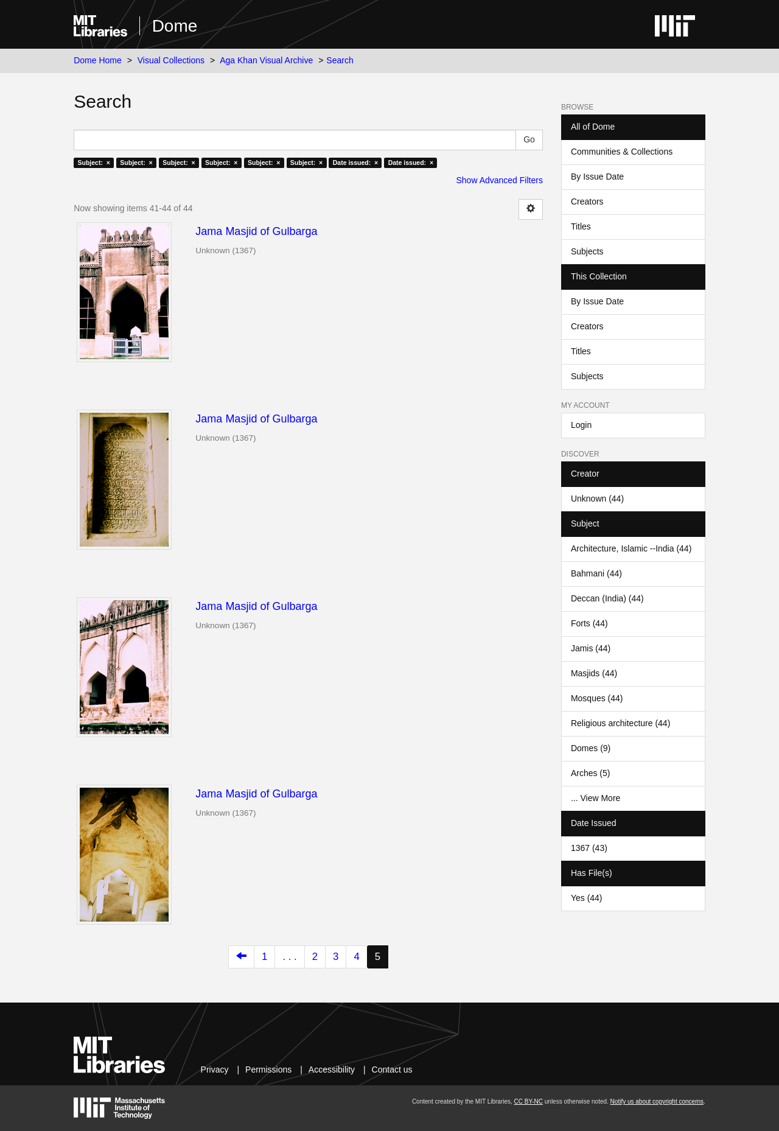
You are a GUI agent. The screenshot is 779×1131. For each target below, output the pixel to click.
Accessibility (332, 1069)
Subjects (587, 251)
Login (581, 425)
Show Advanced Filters (499, 180)
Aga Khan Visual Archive (266, 60)
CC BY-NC (528, 1101)
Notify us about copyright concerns (657, 1101)
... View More (595, 798)
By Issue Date (597, 176)
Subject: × (93, 162)
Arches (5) (590, 773)
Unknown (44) (597, 498)
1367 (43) (589, 848)
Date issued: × (355, 162)
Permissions (268, 1069)
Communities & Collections (621, 151)
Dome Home (98, 60)
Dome (175, 25)
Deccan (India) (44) (607, 598)
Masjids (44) (594, 673)
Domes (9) (590, 748)
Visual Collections (171, 60)
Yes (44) (587, 898)
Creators (587, 201)
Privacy (215, 1069)
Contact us (392, 1069)
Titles (581, 226)
